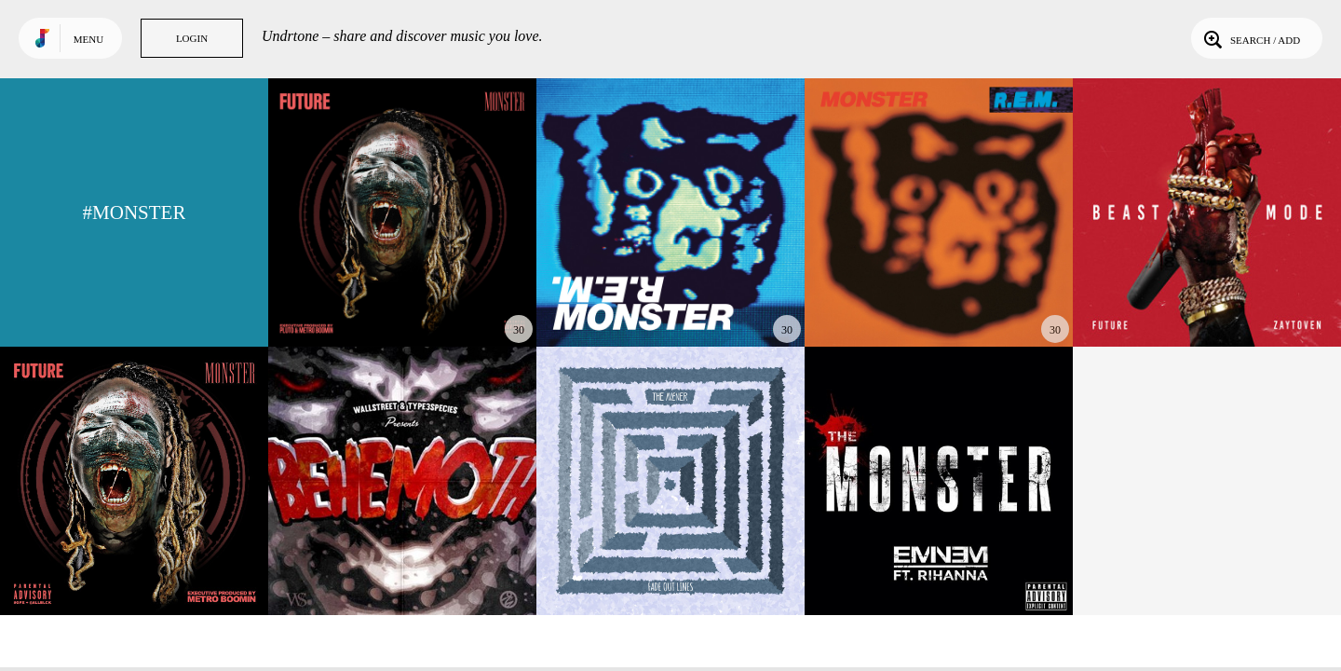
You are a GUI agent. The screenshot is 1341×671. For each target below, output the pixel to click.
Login (192, 38)
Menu (88, 39)
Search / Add (1250, 38)
